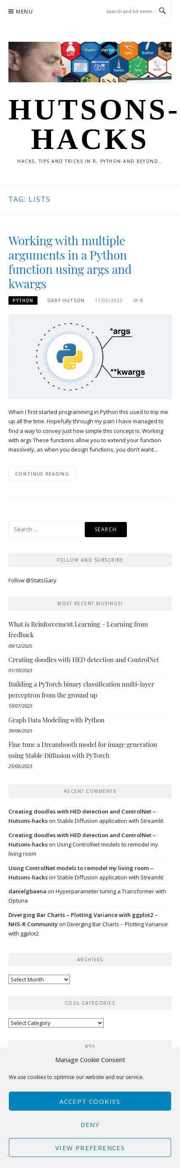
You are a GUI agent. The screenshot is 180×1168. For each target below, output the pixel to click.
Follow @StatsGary (32, 580)
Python (23, 300)
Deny (90, 1124)
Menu (24, 11)
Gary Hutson (66, 300)
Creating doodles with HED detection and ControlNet (83, 659)
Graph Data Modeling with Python (56, 720)
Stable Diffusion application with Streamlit (110, 821)
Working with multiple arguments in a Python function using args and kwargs (70, 262)
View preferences (90, 1148)
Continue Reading (42, 473)
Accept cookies (90, 1101)
